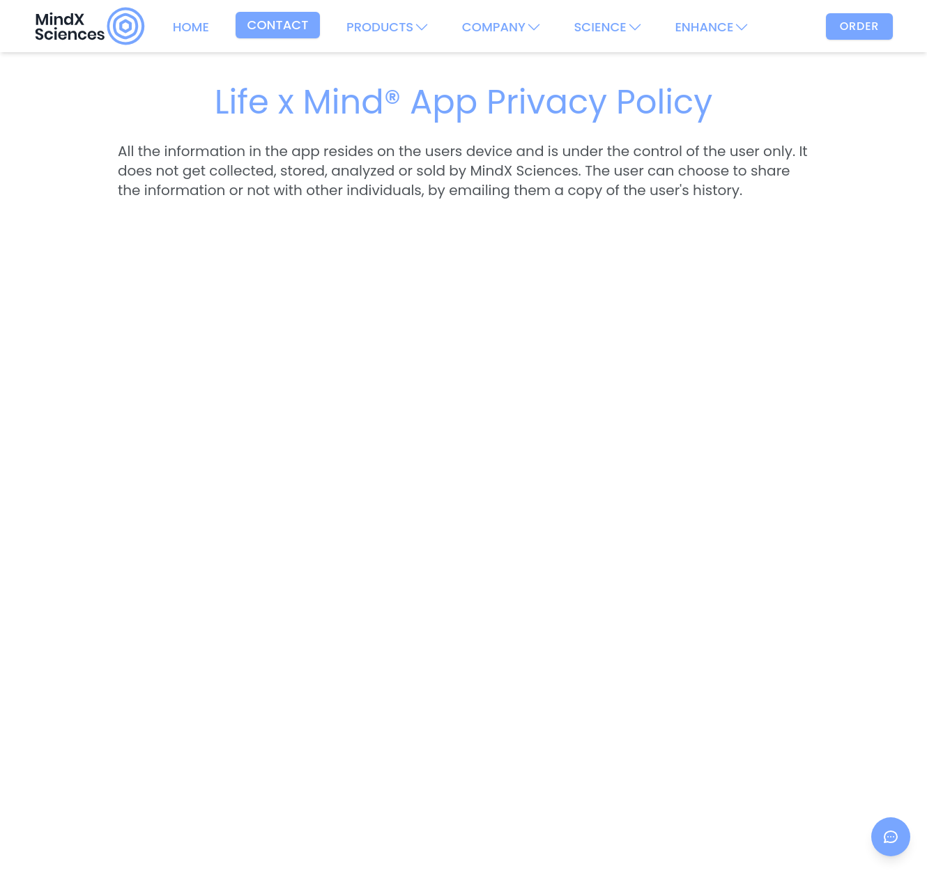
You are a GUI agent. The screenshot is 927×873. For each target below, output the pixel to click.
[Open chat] (890, 836)
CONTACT (278, 24)
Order (860, 26)
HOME (191, 27)
